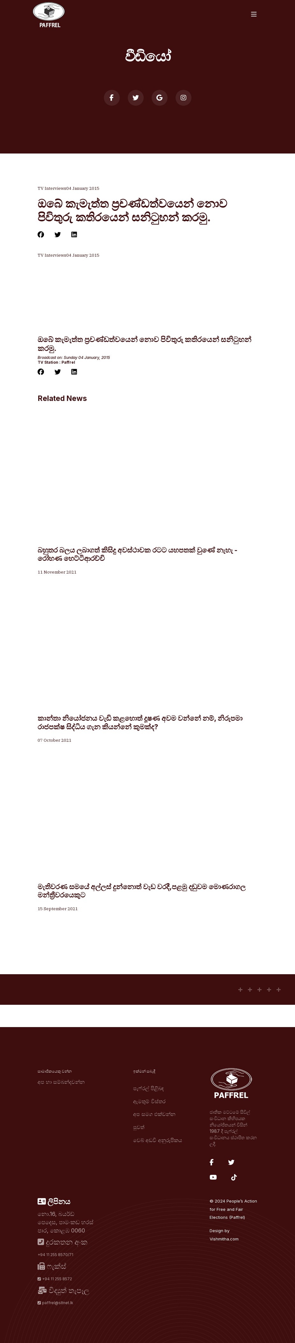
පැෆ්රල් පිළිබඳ (148, 1088)
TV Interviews (52, 188)
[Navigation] (254, 14)
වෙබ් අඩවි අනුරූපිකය (157, 1140)
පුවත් (138, 1127)
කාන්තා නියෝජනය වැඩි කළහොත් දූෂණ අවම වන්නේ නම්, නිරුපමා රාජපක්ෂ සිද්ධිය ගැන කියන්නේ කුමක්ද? (140, 722)
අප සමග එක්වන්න (154, 1114)
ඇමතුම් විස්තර (149, 1101)
